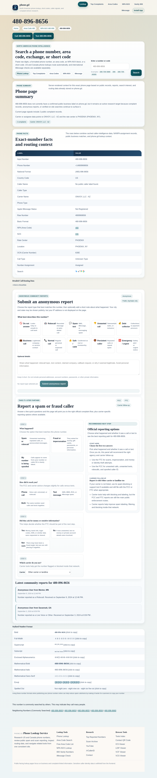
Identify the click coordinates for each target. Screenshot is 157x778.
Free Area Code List (65, 744)
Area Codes (113, 4)
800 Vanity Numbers (65, 752)
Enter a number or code (100, 61)
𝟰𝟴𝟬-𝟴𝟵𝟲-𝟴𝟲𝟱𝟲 (68, 664)
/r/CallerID (90, 751)
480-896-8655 (84, 711)
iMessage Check (64, 756)
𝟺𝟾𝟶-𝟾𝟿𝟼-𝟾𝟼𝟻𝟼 (67, 676)
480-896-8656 (97, 711)
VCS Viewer (121, 756)
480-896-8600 (57, 711)
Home (16, 28)
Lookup (83, 4)
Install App (138, 10)
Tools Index (120, 736)
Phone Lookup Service (35, 733)
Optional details (23, 356)
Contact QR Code (123, 740)
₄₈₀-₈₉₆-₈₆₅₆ (65, 651)
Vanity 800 (138, 4)
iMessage (125, 10)
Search (136, 73)
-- (19, 285)
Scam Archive (92, 742)
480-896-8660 (110, 711)
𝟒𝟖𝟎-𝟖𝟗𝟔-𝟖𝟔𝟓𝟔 (66, 632)
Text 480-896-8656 (43, 36)
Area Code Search (64, 740)
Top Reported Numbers (96, 737)
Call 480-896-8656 (22, 36)
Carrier (22, 572)
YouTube (89, 746)
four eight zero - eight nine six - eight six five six (80, 689)
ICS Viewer (120, 744)
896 (77, 234)
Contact (89, 755)
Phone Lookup (23, 73)
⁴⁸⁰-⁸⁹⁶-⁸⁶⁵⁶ (65, 645)
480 (77, 228)
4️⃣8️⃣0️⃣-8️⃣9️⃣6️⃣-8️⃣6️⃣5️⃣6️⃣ (73, 682)
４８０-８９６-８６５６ (71, 639)
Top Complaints (97, 4)
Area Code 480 (29, 28)
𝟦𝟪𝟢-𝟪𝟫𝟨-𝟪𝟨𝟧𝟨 (67, 670)
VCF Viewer (121, 752)
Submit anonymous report (54, 384)
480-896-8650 (70, 711)
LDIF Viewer (121, 748)
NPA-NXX (126, 4)
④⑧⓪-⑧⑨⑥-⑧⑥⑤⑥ (70, 657)
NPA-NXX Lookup (64, 748)
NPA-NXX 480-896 (47, 28)
